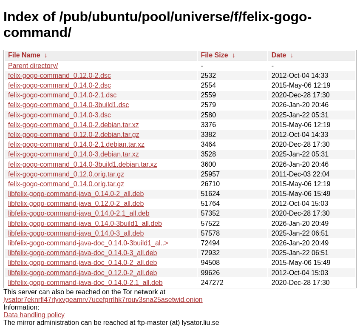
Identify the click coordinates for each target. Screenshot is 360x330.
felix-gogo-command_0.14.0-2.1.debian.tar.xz (76, 144)
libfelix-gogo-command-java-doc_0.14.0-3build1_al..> (88, 243)
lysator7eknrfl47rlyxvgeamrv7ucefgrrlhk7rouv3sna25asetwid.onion (103, 299)
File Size (214, 55)
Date (279, 55)
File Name (24, 55)
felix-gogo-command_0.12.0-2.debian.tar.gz (73, 134)
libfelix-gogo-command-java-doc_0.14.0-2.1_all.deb (85, 282)
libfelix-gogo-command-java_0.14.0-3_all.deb (76, 233)
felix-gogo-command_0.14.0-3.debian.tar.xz (73, 154)
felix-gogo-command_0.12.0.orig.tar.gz (66, 174)
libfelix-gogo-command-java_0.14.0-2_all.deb (76, 193)
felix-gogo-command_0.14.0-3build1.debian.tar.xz (82, 164)
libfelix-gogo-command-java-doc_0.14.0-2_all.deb (82, 262)
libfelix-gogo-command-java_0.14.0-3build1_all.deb (85, 223)
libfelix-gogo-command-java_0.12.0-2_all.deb (76, 203)
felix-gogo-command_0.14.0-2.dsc (59, 85)
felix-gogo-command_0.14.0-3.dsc (59, 115)
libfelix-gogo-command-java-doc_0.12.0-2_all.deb (82, 272)
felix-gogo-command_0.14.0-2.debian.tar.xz (73, 124)
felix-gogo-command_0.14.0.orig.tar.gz (66, 184)
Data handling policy (34, 315)
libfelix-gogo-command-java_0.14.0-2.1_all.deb (79, 213)
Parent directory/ (33, 65)
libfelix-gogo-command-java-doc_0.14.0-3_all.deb (82, 252)
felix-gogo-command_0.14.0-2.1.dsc (62, 95)
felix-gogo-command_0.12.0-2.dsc (59, 75)
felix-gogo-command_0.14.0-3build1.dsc (68, 104)
